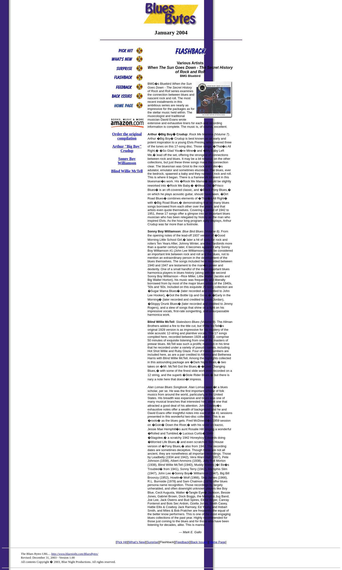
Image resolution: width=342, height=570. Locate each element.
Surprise (152, 542)
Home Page (217, 542)
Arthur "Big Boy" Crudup (126, 148)
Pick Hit (122, 542)
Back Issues (199, 542)
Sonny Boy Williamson (127, 161)
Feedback (182, 542)
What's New (137, 542)
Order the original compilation (127, 136)
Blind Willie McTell (127, 171)
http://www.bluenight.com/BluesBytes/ (74, 554)
